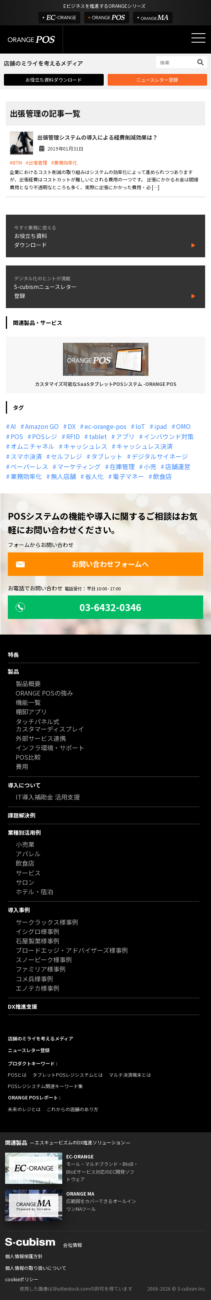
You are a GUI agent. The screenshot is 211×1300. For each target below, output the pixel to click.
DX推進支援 (22, 1006)
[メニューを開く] (198, 38)
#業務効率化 (64, 162)
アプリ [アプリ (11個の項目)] (125, 436)
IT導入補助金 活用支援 (48, 797)
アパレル (28, 854)
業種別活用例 (24, 832)
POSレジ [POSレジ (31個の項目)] (44, 436)
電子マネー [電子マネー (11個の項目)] (128, 476)
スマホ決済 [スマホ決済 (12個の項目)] (26, 456)
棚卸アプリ (31, 712)
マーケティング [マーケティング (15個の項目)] (79, 466)
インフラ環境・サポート (50, 748)
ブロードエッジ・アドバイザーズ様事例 (72, 951)
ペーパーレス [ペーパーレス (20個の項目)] (29, 466)
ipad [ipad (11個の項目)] (160, 426)
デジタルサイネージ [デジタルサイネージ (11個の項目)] (160, 456)
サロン (25, 883)
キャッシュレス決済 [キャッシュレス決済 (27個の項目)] (144, 446)
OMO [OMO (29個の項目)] (183, 426)
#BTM (16, 162)
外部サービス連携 (41, 739)
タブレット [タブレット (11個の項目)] (107, 456)
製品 (13, 671)
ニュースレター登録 (157, 79)
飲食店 (25, 863)
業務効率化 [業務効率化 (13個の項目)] (26, 476)
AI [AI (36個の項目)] (13, 426)
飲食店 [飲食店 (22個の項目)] (162, 476)
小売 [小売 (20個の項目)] (150, 466)
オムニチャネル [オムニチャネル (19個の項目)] (32, 446)
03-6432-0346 (78, 607)
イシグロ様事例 (38, 932)
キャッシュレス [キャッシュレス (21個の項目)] (85, 446)
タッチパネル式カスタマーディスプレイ (50, 725)
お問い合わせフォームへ (82, 564)
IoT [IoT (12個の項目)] (140, 426)
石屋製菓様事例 (38, 941)
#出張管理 (36, 162)
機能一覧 (28, 703)
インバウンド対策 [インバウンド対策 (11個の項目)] (169, 436)
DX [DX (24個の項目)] (72, 426)
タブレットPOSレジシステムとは (67, 1074)
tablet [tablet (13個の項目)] (98, 436)
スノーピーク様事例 (44, 960)
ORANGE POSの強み (44, 693)
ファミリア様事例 (41, 969)
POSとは (17, 1074)
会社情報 (72, 1244)
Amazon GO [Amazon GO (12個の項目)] (42, 426)
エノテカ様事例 (38, 988)
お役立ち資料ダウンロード (53, 79)
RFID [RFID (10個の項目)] (73, 436)
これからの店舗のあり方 (72, 1109)
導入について (24, 785)
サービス (28, 873)
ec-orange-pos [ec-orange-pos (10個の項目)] (105, 426)
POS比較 (28, 757)
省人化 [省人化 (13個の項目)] (94, 476)
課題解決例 (21, 815)
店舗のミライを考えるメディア (40, 1038)
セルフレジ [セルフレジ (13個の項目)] (66, 456)
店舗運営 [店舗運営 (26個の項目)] (177, 466)
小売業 (25, 845)
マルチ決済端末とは (130, 1074)
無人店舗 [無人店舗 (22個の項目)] (63, 476)
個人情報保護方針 (24, 1256)
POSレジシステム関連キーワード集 (45, 1086)
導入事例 (19, 910)
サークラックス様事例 (47, 922)
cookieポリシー (21, 1279)
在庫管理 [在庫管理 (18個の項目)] (122, 466)
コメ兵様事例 (34, 979)
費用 (22, 767)
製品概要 (28, 684)
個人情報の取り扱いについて (35, 1267)
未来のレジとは (24, 1109)
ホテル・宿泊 (34, 892)
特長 (13, 654)
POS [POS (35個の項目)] (17, 436)
